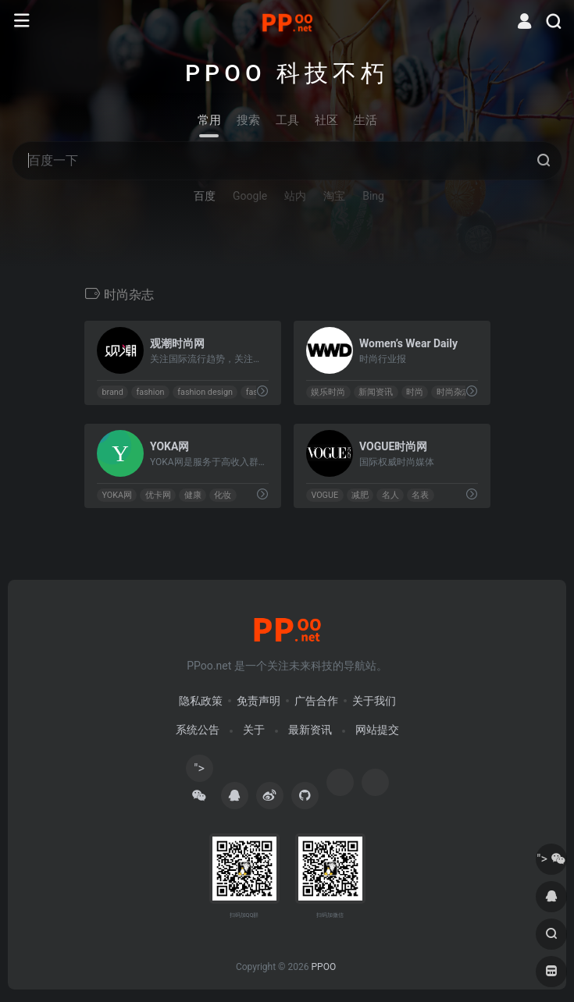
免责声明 (258, 701)
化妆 (222, 495)
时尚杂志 (453, 392)
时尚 (413, 392)
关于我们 (374, 701)
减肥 (359, 495)
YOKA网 (117, 495)
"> (199, 771)
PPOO (323, 966)
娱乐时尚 (328, 392)
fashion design (205, 392)
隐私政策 (201, 701)
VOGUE (324, 495)
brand (112, 392)
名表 (420, 495)
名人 (389, 495)
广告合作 (316, 701)
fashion (150, 392)
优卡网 (157, 495)
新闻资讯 (375, 392)
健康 (192, 495)
